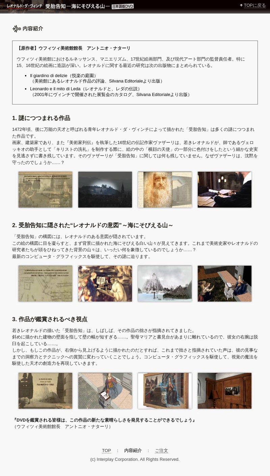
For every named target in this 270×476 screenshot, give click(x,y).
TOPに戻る (255, 5)
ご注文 (161, 450)
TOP (106, 450)
